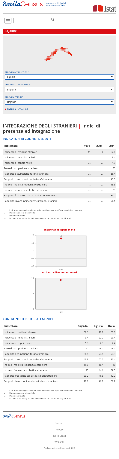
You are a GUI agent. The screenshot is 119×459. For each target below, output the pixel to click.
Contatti (59, 423)
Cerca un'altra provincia (17, 84)
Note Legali (59, 435)
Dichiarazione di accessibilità (59, 448)
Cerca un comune (14, 97)
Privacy (59, 429)
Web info (59, 442)
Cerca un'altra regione (17, 72)
